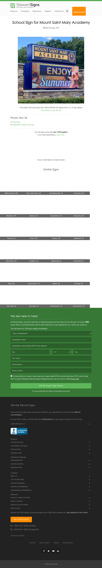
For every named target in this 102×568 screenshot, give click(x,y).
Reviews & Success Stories (19, 505)
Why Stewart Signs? (17, 479)
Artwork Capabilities (18, 483)
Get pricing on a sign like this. (51, 110)
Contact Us (59, 11)
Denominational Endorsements (21, 490)
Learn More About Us (18, 424)
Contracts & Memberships (19, 486)
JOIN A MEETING (68, 543)
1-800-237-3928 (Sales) (23, 525)
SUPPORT (32, 543)
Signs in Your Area (17, 501)
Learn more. (60, 135)
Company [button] (25, 11)
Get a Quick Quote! (21, 519)
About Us (14, 476)
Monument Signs (16, 453)
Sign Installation (16, 467)
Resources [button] (37, 11)
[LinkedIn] (58, 551)
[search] (67, 11)
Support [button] (48, 11)
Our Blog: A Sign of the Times (20, 497)
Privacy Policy (75, 379)
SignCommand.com (17, 460)
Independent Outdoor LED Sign (23, 125)
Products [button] (13, 11)
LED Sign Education (17, 464)
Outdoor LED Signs (17, 442)
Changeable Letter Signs (19, 446)
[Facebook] (44, 551)
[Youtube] (53, 551)
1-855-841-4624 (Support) (25, 529)
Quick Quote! (78, 11)
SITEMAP (56, 543)
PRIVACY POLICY (44, 543)
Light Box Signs (16, 449)
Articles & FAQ (15, 508)
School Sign (16, 122)
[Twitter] (48, 551)
